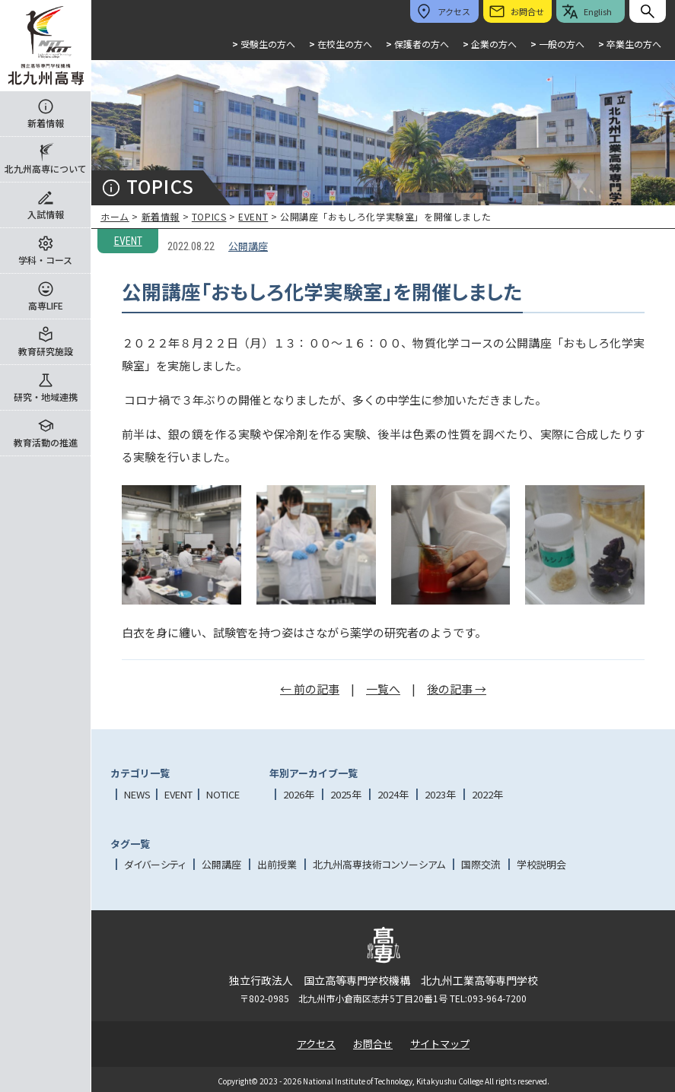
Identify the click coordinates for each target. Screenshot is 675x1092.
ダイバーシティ (155, 864)
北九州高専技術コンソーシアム (379, 864)
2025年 (345, 794)
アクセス (316, 1043)
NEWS (137, 794)
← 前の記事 (309, 689)
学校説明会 (541, 864)
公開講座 (248, 246)
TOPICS (209, 216)
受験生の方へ (263, 43)
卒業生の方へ (629, 43)
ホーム (114, 216)
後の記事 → (456, 689)
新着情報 (45, 122)
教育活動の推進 (46, 442)
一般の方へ (557, 43)
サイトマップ (440, 1043)
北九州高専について (46, 168)
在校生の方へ (340, 43)
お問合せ (373, 1043)
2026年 (298, 794)
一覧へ (383, 689)
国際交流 (481, 864)
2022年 (487, 794)
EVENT (253, 216)
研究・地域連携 (46, 396)
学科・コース (45, 259)
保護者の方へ (417, 43)
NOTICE (223, 794)
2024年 (393, 794)
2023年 (440, 794)
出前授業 (277, 864)
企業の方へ (490, 43)
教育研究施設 (45, 350)
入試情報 (45, 214)
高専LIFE (45, 305)
